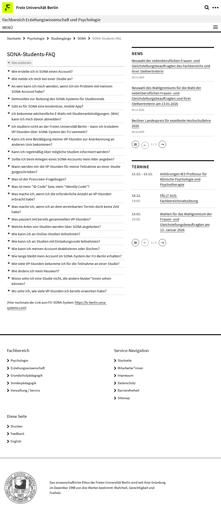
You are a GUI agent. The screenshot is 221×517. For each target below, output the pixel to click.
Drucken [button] (16, 426)
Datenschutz (126, 382)
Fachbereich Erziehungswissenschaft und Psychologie (51, 19)
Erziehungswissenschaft (28, 367)
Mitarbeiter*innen (130, 367)
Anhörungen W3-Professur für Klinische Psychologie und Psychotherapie (183, 179)
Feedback (17, 433)
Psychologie (36, 38)
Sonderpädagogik (23, 382)
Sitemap (124, 397)
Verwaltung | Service (25, 390)
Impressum (125, 375)
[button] (66, 71)
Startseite (14, 38)
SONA (82, 38)
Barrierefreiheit (128, 390)
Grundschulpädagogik (26, 375)
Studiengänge (61, 38)
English (16, 441)
